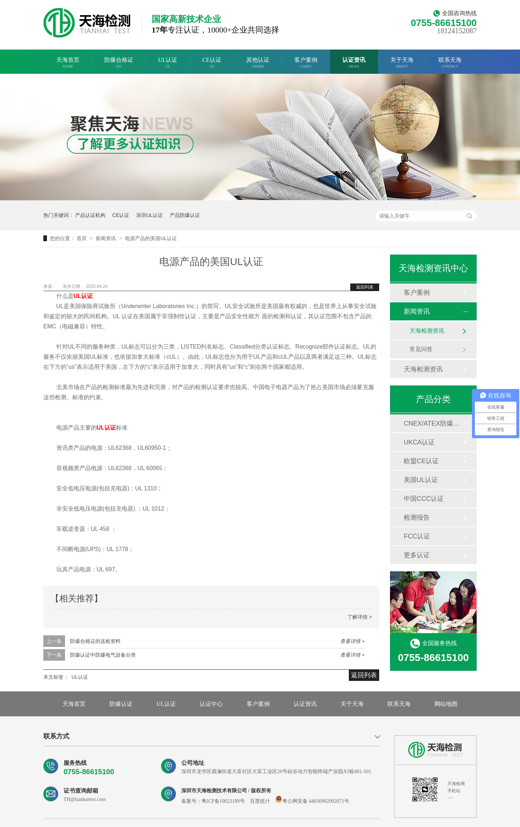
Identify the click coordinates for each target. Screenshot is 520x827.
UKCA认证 (419, 442)
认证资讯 (353, 63)
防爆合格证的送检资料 (95, 641)
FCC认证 (417, 536)
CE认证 (211, 63)
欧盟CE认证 (421, 461)
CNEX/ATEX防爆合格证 (433, 423)
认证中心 (211, 704)
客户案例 (305, 63)
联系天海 (450, 63)
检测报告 (417, 517)
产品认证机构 (90, 215)
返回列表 (364, 287)
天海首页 (67, 63)
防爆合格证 (118, 63)
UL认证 (167, 63)
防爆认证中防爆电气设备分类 (103, 655)
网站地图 (446, 704)
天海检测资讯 (427, 331)
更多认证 (417, 555)
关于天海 (401, 63)
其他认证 (257, 63)
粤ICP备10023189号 (223, 801)
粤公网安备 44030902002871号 (312, 801)
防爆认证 (121, 704)
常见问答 (421, 349)
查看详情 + (352, 641)
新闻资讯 (106, 238)
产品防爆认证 (185, 215)
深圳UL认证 (149, 215)
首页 (82, 238)
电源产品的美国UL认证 (151, 238)
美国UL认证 (421, 479)
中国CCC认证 (424, 498)
